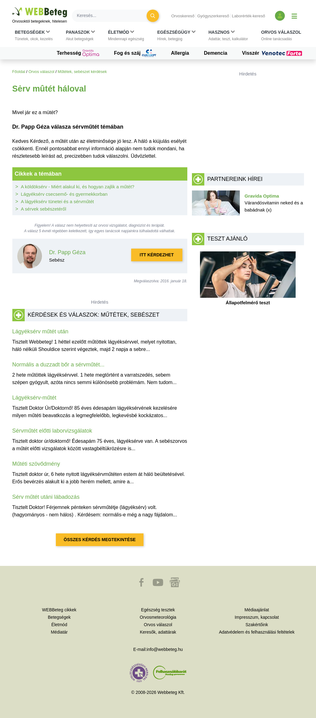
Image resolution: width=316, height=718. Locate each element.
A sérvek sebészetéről (43, 209)
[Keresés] (113, 16)
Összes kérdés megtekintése (99, 539)
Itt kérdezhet (157, 254)
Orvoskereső (182, 16)
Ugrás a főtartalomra (12, 7)
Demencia (215, 53)
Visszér (273, 53)
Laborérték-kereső (248, 16)
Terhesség (78, 53)
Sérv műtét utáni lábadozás (46, 497)
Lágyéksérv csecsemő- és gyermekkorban (64, 194)
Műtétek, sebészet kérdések (82, 71)
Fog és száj (135, 53)
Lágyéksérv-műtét (34, 398)
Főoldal (18, 71)
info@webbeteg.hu (165, 649)
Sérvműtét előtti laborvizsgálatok (52, 431)
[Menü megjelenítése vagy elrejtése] (294, 16)
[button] (33, 36)
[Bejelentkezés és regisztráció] (280, 16)
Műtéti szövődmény (36, 464)
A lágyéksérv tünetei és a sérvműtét (57, 201)
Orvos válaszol (41, 71)
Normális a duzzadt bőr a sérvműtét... (58, 364)
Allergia (180, 53)
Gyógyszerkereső (213, 16)
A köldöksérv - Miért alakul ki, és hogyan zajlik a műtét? (78, 186)
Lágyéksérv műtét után (40, 331)
